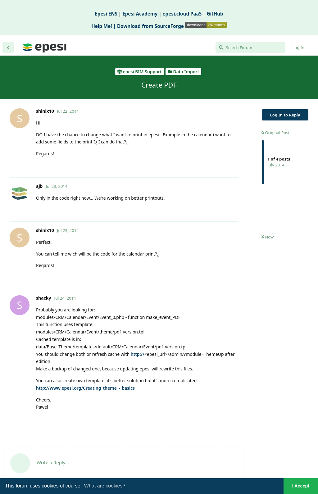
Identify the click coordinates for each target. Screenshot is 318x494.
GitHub (215, 14)
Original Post (275, 132)
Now (267, 237)
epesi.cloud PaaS (182, 14)
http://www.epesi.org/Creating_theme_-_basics (85, 388)
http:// (137, 354)
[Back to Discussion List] (8, 47)
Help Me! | (104, 26)
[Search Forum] (250, 47)
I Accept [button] (300, 485)
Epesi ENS (106, 14)
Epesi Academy (139, 14)
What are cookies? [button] (104, 485)
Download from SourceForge (172, 26)
